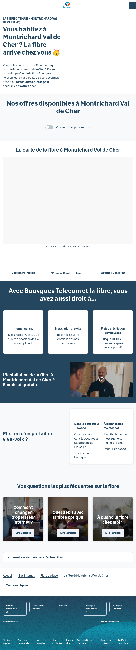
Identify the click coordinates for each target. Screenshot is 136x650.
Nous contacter (57, 641)
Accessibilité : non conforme (85, 641)
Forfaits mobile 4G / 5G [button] (11, 608)
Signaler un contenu (106, 641)
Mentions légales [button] (17, 585)
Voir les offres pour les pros (73, 127)
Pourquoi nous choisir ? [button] (91, 608)
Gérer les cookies (41, 641)
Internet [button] (63, 605)
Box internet (26, 575)
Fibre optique (49, 575)
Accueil (7, 575)
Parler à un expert (115, 449)
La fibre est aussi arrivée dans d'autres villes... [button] (35, 557)
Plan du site (69, 641)
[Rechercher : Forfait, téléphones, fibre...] (10, 5)
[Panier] (124, 5)
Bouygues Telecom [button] (117, 607)
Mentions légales (7, 641)
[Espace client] (132, 5)
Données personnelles (24, 641)
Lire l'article (23, 532)
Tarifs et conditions (123, 641)
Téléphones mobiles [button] (38, 607)
